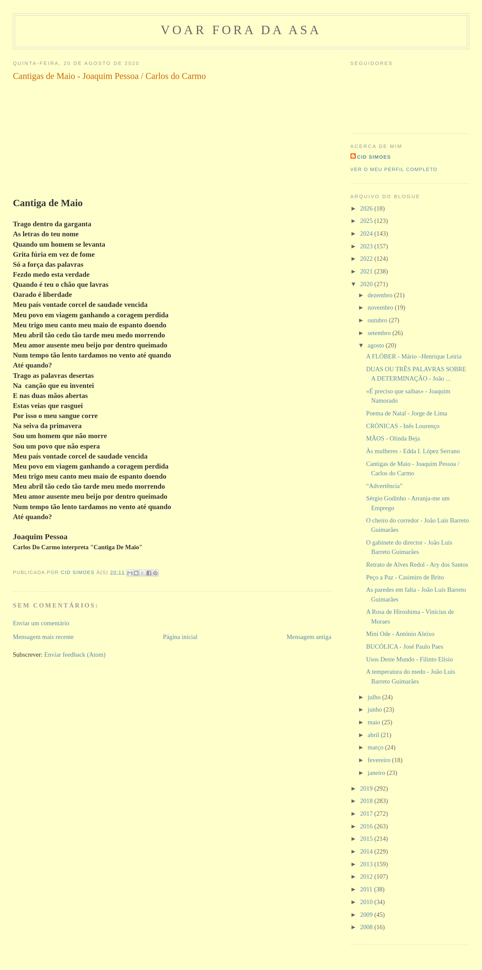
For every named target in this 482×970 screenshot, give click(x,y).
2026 (367, 208)
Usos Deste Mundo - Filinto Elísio (409, 659)
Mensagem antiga (309, 636)
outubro (378, 320)
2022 (367, 258)
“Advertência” (384, 485)
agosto (377, 345)
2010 (367, 901)
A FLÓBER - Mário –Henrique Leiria (414, 356)
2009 (367, 914)
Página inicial (180, 636)
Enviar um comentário (41, 623)
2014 (367, 851)
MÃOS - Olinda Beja (393, 438)
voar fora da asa (241, 30)
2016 (367, 826)
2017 (367, 813)
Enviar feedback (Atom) (74, 654)
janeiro (377, 772)
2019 (367, 788)
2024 (367, 233)
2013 (367, 864)
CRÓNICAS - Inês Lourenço (402, 425)
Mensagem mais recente (43, 636)
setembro (380, 332)
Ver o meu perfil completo (393, 169)
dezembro (381, 295)
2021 (367, 271)
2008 (367, 927)
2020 (367, 284)
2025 (367, 220)
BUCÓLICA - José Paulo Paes (404, 646)
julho (375, 697)
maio (375, 722)
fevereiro (380, 759)
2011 (367, 889)
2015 (367, 838)
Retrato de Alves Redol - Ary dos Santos (417, 564)
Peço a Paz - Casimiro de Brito (405, 577)
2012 (367, 876)
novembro (381, 307)
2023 (367, 246)
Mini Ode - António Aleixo (400, 633)
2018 (367, 800)
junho (376, 709)
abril (374, 734)
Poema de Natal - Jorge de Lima (406, 413)
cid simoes (374, 157)
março (376, 747)
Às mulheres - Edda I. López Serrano (413, 451)
